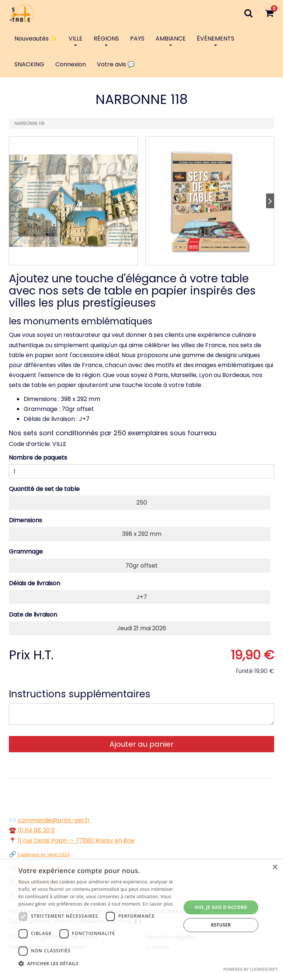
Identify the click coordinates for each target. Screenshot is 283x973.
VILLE (76, 40)
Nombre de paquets (38, 457)
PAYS (137, 38)
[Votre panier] (269, 13)
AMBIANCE (171, 40)
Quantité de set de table (44, 489)
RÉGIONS (106, 40)
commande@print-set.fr (54, 820)
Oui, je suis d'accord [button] (221, 907)
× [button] (274, 867)
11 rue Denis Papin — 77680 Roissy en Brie (76, 840)
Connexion (70, 64)
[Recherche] (248, 13)
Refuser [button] (221, 925)
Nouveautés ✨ (35, 38)
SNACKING (29, 64)
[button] (97, 963)
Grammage (26, 551)
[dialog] (141, 916)
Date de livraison (33, 614)
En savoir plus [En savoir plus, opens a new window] (157, 904)
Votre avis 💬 (116, 64)
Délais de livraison (34, 583)
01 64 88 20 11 (36, 830)
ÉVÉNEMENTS (215, 40)
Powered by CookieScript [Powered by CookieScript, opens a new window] (250, 969)
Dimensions (25, 520)
